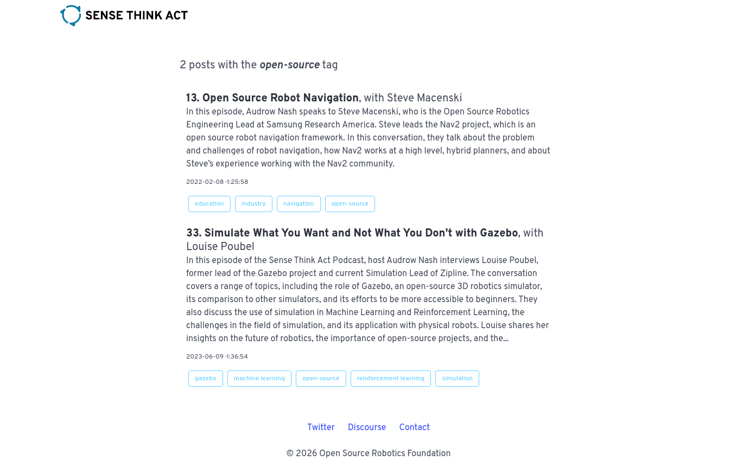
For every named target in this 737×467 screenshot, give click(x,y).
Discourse (367, 428)
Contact (414, 428)
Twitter (321, 428)
